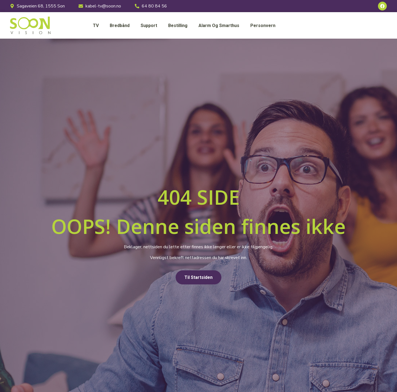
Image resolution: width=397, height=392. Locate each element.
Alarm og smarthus (218, 25)
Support (149, 25)
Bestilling (177, 25)
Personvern (262, 25)
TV (96, 25)
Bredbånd (120, 25)
